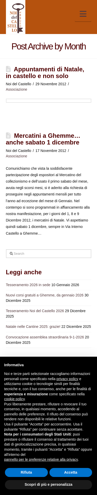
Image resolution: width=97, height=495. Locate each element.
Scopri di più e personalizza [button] (48, 484)
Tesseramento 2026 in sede (28, 285)
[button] (83, 13)
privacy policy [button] (67, 379)
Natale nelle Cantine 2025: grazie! (33, 327)
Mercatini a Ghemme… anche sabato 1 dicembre (43, 139)
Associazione (16, 89)
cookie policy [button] (14, 399)
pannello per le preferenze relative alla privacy (41, 459)
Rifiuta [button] (26, 472)
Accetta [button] (70, 472)
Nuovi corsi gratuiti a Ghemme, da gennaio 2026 (45, 295)
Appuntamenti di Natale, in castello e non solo (45, 72)
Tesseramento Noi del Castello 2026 (35, 311)
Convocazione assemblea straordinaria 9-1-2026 (45, 337)
